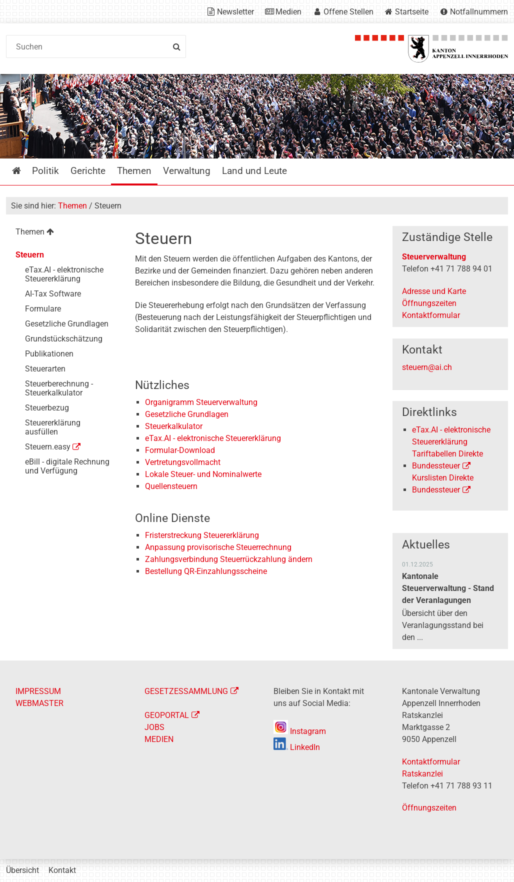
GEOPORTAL (166, 715)
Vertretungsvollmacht (182, 462)
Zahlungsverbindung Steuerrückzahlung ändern (228, 559)
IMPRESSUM (38, 691)
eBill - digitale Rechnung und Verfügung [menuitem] (67, 466)
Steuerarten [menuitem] (45, 369)
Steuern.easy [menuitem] (47, 447)
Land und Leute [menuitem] (254, 170)
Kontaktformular (431, 315)
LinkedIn (297, 747)
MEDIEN (159, 739)
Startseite (411, 11)
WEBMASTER (40, 703)
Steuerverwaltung (434, 257)
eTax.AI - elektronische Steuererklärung (213, 438)
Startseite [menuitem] (23, 170)
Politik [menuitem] (45, 170)
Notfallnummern (479, 11)
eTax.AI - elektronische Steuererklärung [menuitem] (64, 274)
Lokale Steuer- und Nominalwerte (203, 474)
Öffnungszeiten (429, 303)
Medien (289, 11)
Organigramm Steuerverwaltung (201, 402)
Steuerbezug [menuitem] (47, 407)
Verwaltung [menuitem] (186, 170)
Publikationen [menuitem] (49, 353)
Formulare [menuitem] (43, 309)
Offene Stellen (349, 11)
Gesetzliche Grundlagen (186, 414)
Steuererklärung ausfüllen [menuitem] (52, 427)
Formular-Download (180, 450)
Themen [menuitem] (134, 170)
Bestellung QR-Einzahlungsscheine (206, 571)
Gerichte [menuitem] (88, 170)
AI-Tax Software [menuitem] (53, 293)
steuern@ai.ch (427, 367)
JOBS (154, 727)
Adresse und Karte (434, 291)
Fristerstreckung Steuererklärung (202, 535)
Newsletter (235, 11)
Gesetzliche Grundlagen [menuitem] (66, 323)
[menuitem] (64, 233)
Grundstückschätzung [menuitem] (63, 339)
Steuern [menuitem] (30, 255)
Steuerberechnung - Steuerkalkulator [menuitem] (59, 388)
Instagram (300, 731)
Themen (72, 205)
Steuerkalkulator (173, 426)
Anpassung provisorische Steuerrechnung (218, 547)
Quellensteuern (171, 486)
